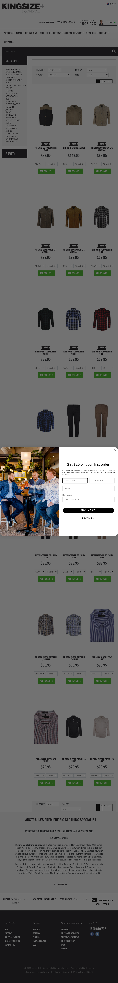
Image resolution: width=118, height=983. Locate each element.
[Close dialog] (115, 450)
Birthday (67, 495)
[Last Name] (102, 480)
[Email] (88, 488)
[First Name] (75, 480)
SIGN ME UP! (89, 510)
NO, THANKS (88, 518)
